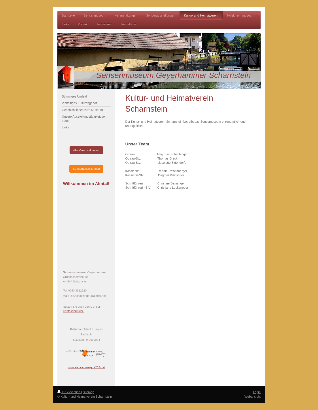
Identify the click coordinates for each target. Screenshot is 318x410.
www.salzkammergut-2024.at (86, 367)
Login (257, 392)
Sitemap (88, 392)
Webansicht (252, 396)
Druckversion (69, 392)
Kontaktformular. (73, 311)
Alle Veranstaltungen (86, 150)
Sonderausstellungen (86, 168)
